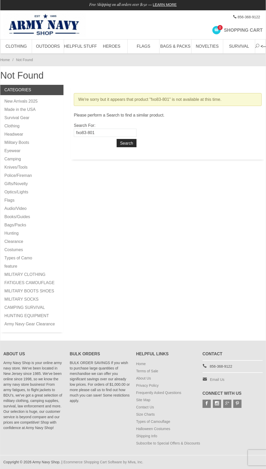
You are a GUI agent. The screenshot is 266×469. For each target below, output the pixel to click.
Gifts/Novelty (16, 184)
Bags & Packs (175, 46)
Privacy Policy (147, 385)
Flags (143, 46)
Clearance (13, 241)
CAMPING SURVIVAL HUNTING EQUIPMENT (26, 311)
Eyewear (12, 151)
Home (5, 60)
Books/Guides (17, 217)
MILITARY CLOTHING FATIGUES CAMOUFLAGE (29, 278)
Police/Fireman (18, 175)
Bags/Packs (15, 225)
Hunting (11, 233)
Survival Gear (16, 118)
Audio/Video (15, 208)
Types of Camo (18, 258)
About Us (143, 378)
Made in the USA (20, 109)
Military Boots (16, 142)
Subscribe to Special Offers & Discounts (168, 443)
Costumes (13, 250)
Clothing (16, 46)
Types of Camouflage (153, 421)
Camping (12, 159)
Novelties (207, 46)
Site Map (143, 400)
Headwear (13, 134)
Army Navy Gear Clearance (29, 324)
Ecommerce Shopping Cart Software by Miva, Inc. (103, 462)
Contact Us (145, 407)
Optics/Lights (16, 192)
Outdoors (48, 46)
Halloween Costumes (153, 429)
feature (10, 266)
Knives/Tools (16, 167)
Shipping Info (146, 436)
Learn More (165, 5)
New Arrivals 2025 (21, 101)
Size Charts (145, 414)
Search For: (84, 125)
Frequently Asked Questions (158, 393)
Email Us (217, 379)
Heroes (111, 46)
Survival (239, 46)
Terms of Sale (147, 371)
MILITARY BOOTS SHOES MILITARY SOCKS (29, 295)
